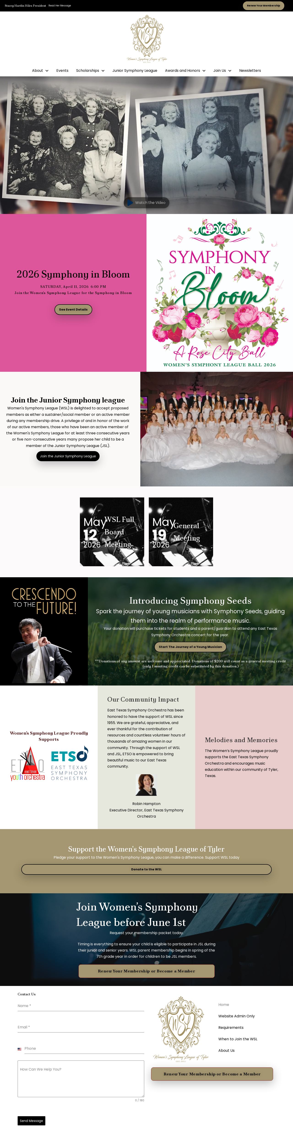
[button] (146, 202)
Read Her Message (60, 5)
